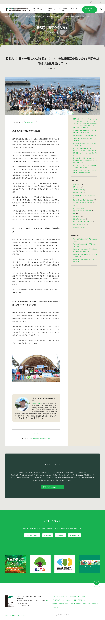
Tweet (36, 434)
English (101, 2)
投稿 (74, 202)
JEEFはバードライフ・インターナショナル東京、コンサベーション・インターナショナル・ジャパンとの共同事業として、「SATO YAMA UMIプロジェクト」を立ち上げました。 (85, 123)
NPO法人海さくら (31, 122)
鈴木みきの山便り (78, 223)
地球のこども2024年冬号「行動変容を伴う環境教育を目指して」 (85, 246)
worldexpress (77, 182)
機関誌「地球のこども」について (51, 487)
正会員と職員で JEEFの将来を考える (84, 135)
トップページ (7, 16)
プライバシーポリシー (12, 616)
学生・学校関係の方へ (84, 600)
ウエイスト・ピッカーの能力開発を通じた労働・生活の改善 (85, 164)
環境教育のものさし (79, 216)
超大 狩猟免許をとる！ (80, 221)
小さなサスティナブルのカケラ (82, 200)
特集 (44, 16)
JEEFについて (66, 597)
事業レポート (77, 185)
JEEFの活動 (76, 597)
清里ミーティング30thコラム (82, 208)
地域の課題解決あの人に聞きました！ (85, 192)
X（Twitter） (86, 536)
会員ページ (93, 2)
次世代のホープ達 (78, 205)
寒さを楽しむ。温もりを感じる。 (83, 197)
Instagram (64, 536)
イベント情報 (85, 597)
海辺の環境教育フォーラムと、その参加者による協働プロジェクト (84, 131)
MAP (47, 601)
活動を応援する (89, 10)
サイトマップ (24, 616)
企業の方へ (71, 600)
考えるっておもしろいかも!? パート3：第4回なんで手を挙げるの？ (85, 169)
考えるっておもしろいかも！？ (82, 218)
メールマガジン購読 (20, 536)
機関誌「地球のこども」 (20, 16)
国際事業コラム (77, 190)
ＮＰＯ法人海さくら (37, 404)
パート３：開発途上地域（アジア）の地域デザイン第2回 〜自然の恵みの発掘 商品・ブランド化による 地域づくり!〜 (85, 150)
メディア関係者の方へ (79, 604)
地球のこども (91, 604)
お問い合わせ (65, 607)
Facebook (43, 536)
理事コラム (76, 213)
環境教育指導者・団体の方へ (61, 604)
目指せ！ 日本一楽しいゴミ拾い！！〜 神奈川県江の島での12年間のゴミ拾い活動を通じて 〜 (85, 158)
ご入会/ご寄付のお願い (59, 600)
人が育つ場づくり (78, 187)
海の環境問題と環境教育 (35, 16)
